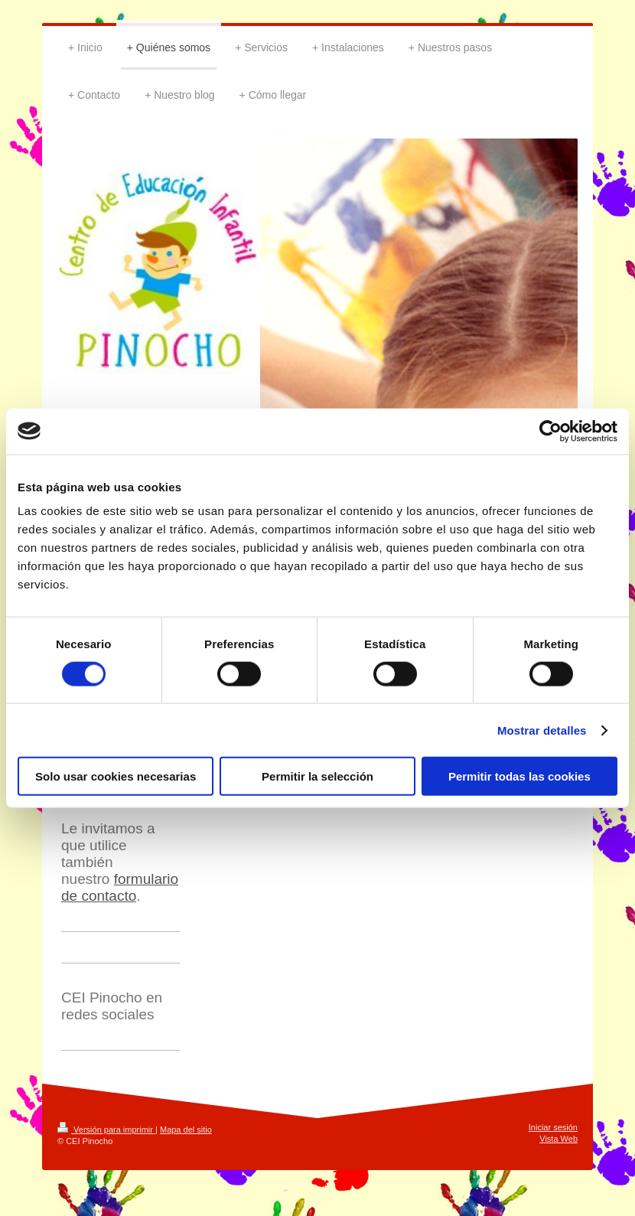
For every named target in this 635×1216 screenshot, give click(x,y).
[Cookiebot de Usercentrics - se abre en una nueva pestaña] (550, 430)
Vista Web (558, 1138)
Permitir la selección (317, 776)
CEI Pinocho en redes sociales (111, 1005)
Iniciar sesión (553, 1127)
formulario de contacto (119, 887)
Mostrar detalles (542, 729)
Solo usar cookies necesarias (115, 776)
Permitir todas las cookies (519, 776)
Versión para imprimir (106, 1129)
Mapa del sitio (186, 1129)
